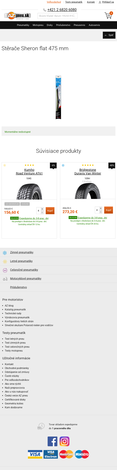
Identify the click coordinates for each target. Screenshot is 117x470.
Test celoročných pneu (17, 337)
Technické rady (13, 303)
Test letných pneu (14, 329)
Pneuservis (81, 25)
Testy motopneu (14, 341)
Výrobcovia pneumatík (17, 307)
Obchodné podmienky (17, 358)
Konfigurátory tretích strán (19, 311)
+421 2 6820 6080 (62, 9)
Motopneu (36, 25)
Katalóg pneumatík (15, 299)
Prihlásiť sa (105, 2)
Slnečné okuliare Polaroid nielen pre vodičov (29, 315)
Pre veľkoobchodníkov (17, 370)
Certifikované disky (15, 389)
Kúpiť (50, 210)
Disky (49, 25)
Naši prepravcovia (15, 378)
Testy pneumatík (72, 2)
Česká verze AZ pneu (16, 385)
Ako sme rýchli (13, 374)
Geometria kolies (14, 393)
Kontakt (90, 2)
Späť (110, 35)
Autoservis (97, 25)
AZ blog (9, 295)
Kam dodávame (13, 397)
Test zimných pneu (15, 333)
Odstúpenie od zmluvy (17, 362)
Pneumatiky (20, 25)
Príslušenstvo (64, 25)
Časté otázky (12, 366)
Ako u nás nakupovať (16, 382)
